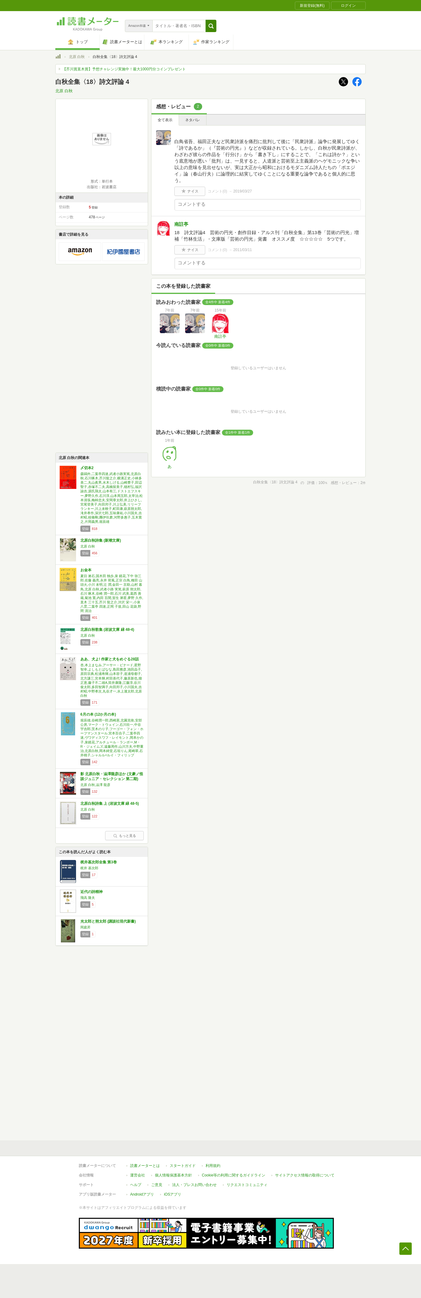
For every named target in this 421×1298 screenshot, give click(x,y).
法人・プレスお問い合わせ (194, 1185)
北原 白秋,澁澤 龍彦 (95, 785)
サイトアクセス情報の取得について (304, 1175)
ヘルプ (135, 1185)
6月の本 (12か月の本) (98, 714)
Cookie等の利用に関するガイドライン (233, 1175)
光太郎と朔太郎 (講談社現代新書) (108, 921)
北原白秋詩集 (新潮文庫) (100, 540)
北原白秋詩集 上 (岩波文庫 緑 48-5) (109, 803)
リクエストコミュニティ (247, 1185)
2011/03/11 (242, 250)
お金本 (85, 570)
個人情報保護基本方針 (173, 1175)
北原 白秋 (77, 57)
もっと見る (124, 835)
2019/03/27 (242, 191)
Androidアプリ (142, 1194)
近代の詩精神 (91, 892)
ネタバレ (192, 120)
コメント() (217, 191)
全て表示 (165, 120)
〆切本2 (87, 468)
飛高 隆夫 (87, 897)
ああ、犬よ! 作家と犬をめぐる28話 (109, 659)
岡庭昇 (85, 927)
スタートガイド (183, 1166)
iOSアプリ (172, 1194)
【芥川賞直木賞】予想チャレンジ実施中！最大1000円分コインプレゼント (124, 69)
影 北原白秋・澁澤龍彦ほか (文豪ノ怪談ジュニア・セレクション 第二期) (111, 776)
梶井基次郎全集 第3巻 (98, 862)
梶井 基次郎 (89, 868)
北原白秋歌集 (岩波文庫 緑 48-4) (107, 629)
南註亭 (181, 224)
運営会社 (137, 1175)
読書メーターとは (145, 1166)
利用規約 (213, 1166)
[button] (211, 26)
